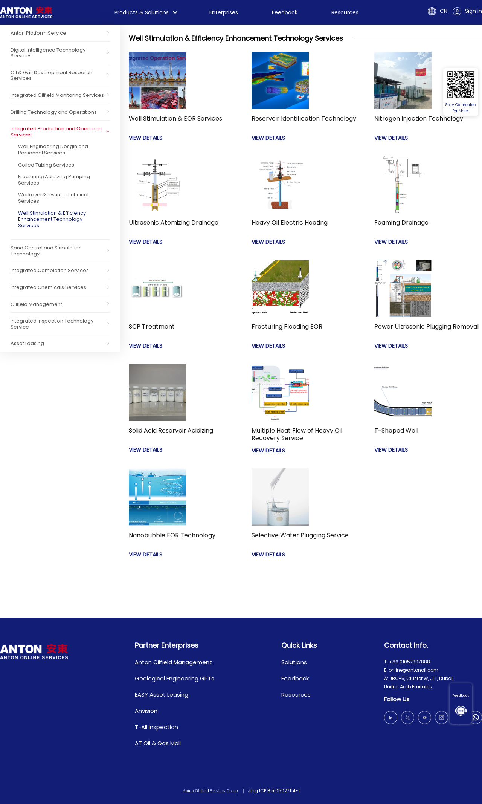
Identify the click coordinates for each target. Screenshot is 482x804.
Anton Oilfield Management (173, 662)
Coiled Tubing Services (46, 164)
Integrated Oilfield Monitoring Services (57, 95)
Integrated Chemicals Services (48, 287)
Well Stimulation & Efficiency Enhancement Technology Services (52, 219)
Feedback (461, 695)
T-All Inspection (156, 727)
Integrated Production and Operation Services (56, 131)
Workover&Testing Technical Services (53, 198)
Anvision (146, 711)
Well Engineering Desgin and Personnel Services (53, 149)
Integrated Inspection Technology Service (52, 323)
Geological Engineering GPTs (174, 678)
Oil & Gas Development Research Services (51, 75)
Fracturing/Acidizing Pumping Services (54, 179)
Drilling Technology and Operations (54, 112)
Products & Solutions (141, 12)
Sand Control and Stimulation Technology (46, 250)
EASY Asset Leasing (161, 695)
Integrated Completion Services (50, 270)
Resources (344, 12)
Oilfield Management (36, 304)
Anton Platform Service (38, 33)
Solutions (294, 662)
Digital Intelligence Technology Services (48, 53)
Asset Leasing (27, 343)
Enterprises (223, 12)
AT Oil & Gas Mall (158, 743)
